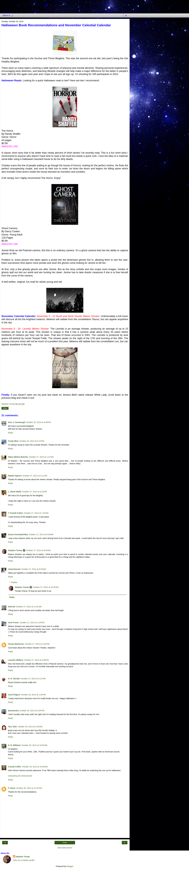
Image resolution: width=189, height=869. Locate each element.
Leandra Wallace (15, 660)
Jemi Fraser (13, 622)
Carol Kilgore (14, 695)
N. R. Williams (14, 745)
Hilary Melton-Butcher (18, 457)
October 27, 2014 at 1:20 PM (32, 622)
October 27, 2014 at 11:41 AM (29, 607)
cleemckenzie (14, 569)
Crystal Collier (14, 767)
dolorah (11, 607)
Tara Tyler (12, 727)
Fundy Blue (13, 441)
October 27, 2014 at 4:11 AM (35, 476)
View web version (64, 848)
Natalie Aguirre (15, 476)
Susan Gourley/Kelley (18, 534)
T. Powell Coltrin (15, 513)
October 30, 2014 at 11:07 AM (29, 788)
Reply (10, 433)
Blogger (70, 866)
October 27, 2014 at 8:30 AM (41, 534)
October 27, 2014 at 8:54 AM (38, 550)
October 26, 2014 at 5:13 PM (31, 441)
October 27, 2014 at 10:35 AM (45, 587)
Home (65, 843)
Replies (14, 582)
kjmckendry (13, 710)
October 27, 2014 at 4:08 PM (36, 660)
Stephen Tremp (15, 550)
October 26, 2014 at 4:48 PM (38, 422)
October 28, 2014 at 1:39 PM (33, 695)
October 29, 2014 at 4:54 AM (30, 727)
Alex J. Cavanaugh (16, 422)
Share (5, 408)
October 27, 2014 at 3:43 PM (37, 644)
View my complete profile (24, 860)
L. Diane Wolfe (14, 492)
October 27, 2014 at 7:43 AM (36, 513)
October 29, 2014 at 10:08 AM (35, 767)
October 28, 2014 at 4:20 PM (32, 710)
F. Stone (11, 788)
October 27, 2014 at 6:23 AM (34, 492)
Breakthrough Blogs (23, 8)
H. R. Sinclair (14, 679)
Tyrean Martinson (16, 644)
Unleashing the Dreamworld (20, 776)
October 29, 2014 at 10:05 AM (34, 745)
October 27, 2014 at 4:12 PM (33, 679)
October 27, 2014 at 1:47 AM (41, 457)
